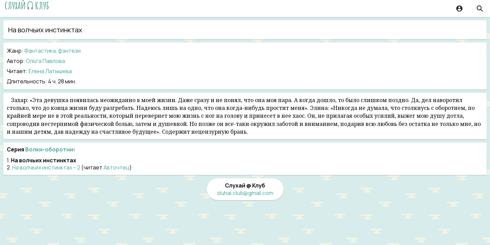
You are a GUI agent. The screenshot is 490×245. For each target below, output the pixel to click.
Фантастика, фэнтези (52, 50)
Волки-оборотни (49, 149)
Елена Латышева (50, 71)
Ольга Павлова (45, 61)
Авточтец (116, 167)
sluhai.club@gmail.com (245, 193)
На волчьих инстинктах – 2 (46, 167)
